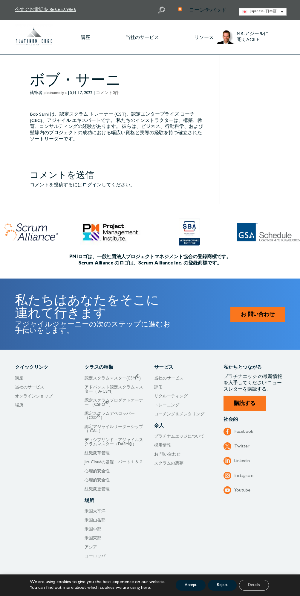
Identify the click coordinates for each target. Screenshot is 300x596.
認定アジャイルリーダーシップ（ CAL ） (114, 429)
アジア (91, 547)
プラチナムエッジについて (179, 437)
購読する (244, 404)
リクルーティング (171, 396)
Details (254, 585)
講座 (85, 37)
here (145, 588)
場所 (19, 405)
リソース (204, 37)
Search (162, 10)
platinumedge (55, 93)
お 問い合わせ (258, 315)
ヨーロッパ (95, 556)
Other (282, 37)
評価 (158, 387)
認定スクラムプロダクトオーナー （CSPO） (114, 403)
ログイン (92, 185)
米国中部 (93, 529)
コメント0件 (107, 93)
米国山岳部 (95, 520)
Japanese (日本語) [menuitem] (264, 11)
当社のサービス (142, 37)
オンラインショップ (34, 396)
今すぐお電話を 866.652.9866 (45, 9)
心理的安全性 (97, 471)
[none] (263, 12)
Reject (222, 585)
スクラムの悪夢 (168, 464)
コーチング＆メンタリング (179, 414)
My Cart (180, 9)
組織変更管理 (97, 489)
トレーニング (166, 405)
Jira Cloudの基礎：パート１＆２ (114, 462)
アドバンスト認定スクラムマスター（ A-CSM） (114, 389)
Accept (191, 585)
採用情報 (162, 446)
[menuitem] (263, 12)
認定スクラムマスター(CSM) (113, 378)
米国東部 (93, 538)
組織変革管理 (97, 453)
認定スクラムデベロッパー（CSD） (110, 416)
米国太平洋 (95, 511)
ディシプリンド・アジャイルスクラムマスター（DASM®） (114, 442)
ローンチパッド (207, 10)
